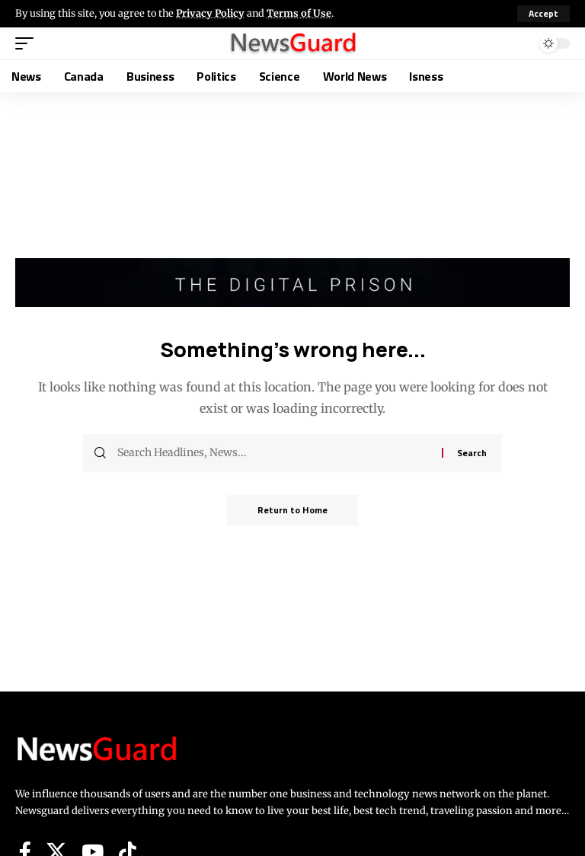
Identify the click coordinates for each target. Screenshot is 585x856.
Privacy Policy (210, 13)
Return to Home (292, 510)
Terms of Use (299, 13)
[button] (543, 13)
